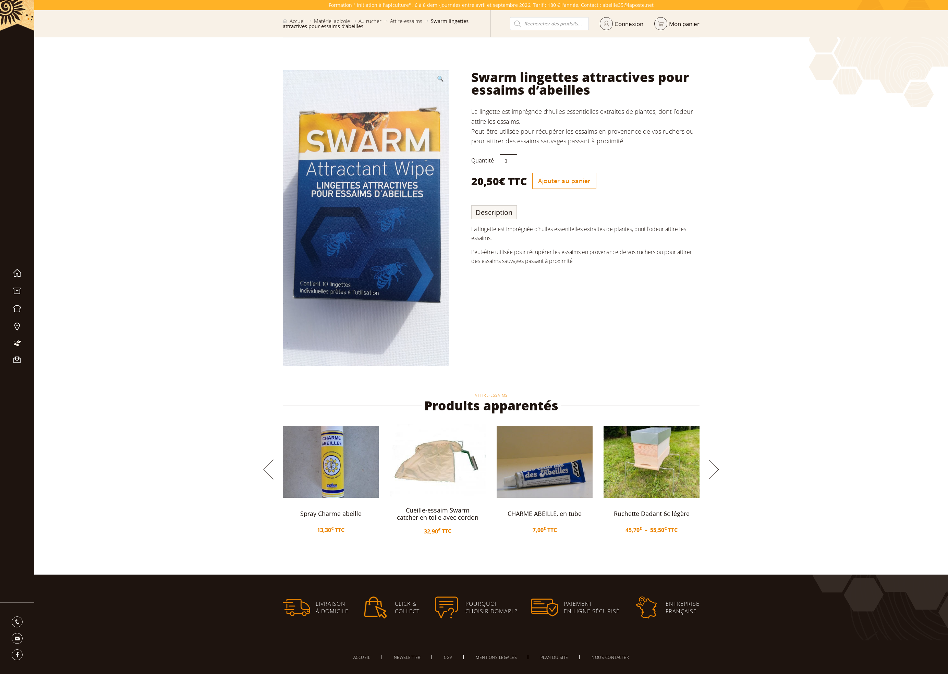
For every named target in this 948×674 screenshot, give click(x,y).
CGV (448, 657)
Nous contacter (17, 360)
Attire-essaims (406, 20)
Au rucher (369, 20)
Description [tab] (494, 212)
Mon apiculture (17, 343)
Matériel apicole (17, 291)
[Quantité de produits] (508, 160)
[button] (440, 78)
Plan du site (554, 657)
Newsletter (407, 657)
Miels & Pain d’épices (17, 309)
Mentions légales (496, 657)
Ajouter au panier (564, 181)
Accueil (17, 273)
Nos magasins (17, 327)
